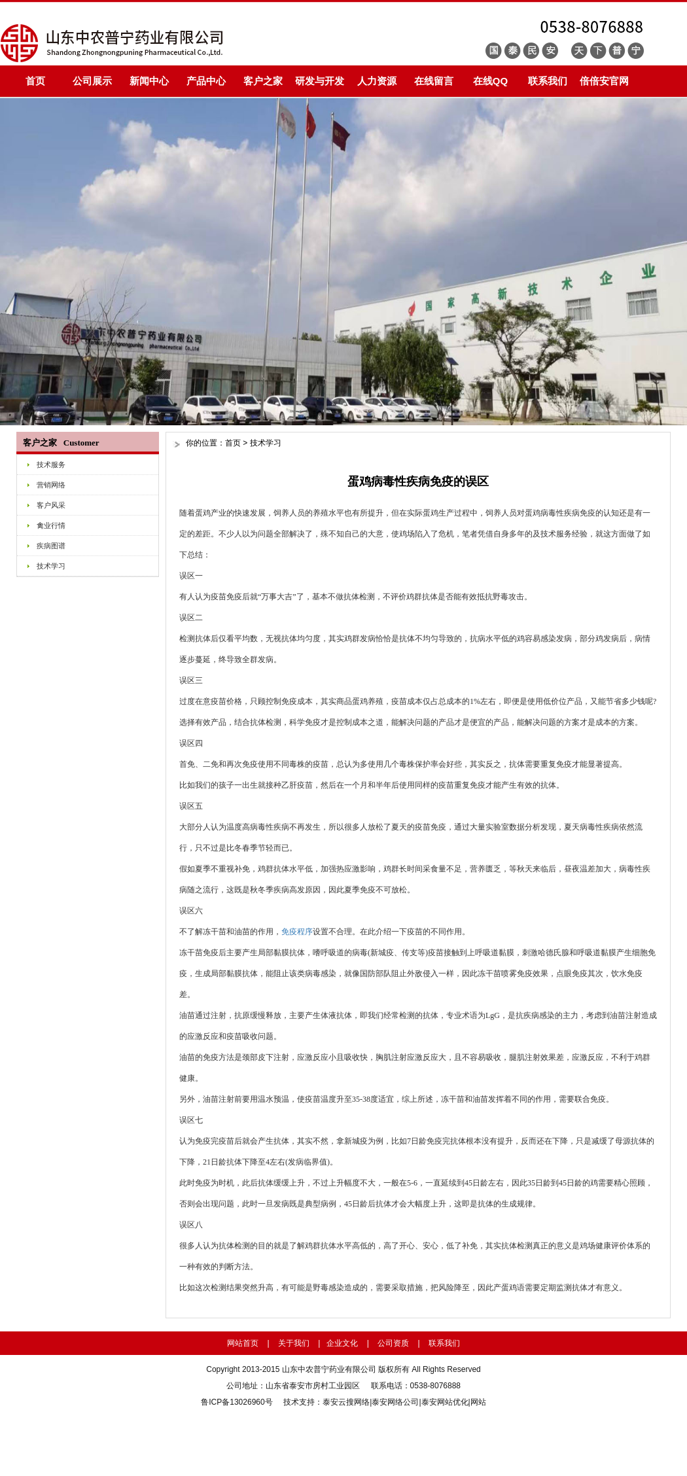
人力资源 (376, 80)
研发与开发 (319, 80)
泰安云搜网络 (346, 1402)
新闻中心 (149, 80)
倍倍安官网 (604, 80)
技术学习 (51, 566)
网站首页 (242, 1343)
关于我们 (293, 1343)
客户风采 (51, 505)
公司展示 (92, 80)
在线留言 (433, 80)
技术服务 (51, 464)
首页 (35, 80)
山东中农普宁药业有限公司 (329, 1369)
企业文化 (342, 1343)
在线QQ (490, 80)
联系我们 (547, 80)
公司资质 (393, 1343)
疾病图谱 (51, 546)
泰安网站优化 (444, 1402)
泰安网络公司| (396, 1402)
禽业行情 (51, 525)
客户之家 (263, 80)
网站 (478, 1402)
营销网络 (51, 485)
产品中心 (206, 80)
